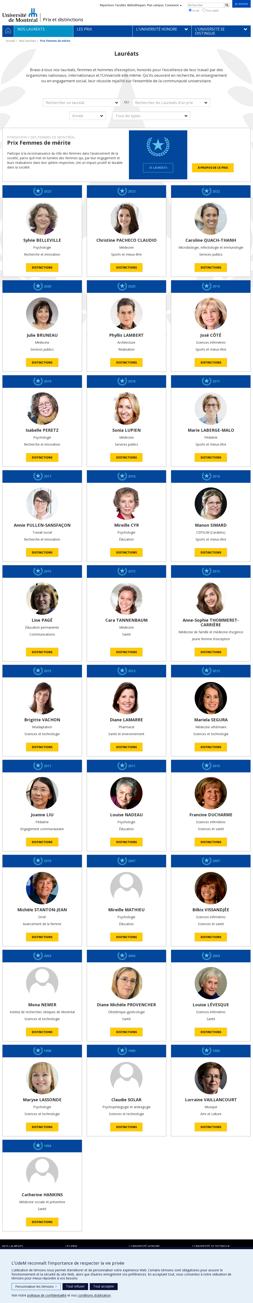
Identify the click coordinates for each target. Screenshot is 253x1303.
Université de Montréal (20, 15)
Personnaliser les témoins (36, 1286)
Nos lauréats (27, 41)
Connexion (173, 5)
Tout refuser (75, 1286)
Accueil (10, 41)
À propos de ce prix (213, 168)
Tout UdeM (210, 10)
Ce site (194, 10)
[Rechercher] (227, 5)
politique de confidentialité (46, 1295)
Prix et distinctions (63, 19)
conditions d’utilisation (94, 1295)
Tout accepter (103, 1286)
